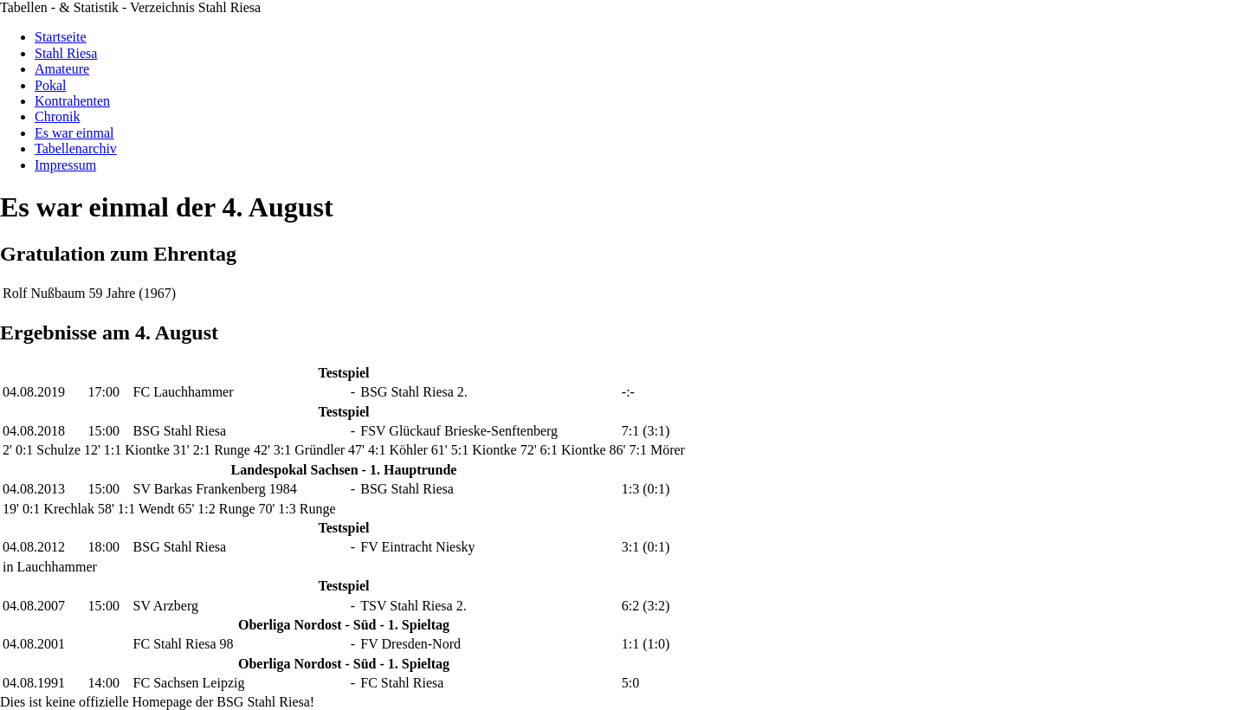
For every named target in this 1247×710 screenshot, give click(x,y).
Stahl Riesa (66, 53)
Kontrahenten (72, 101)
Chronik (57, 116)
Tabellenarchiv (76, 148)
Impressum (65, 165)
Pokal (50, 85)
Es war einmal (74, 133)
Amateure (62, 68)
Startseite (61, 36)
